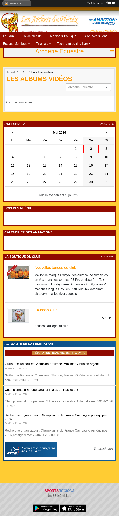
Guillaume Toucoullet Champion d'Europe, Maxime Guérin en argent (52, 364)
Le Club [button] (8, 36)
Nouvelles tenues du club (55, 267)
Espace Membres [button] (15, 43)
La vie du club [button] (32, 36)
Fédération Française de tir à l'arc (59, 352)
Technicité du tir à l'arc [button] (72, 43)
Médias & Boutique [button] (63, 36)
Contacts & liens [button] (96, 36)
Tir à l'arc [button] (42, 43)
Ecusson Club (46, 310)
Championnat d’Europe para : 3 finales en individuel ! (41, 389)
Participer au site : (101, 3)
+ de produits (107, 256)
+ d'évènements (106, 124)
